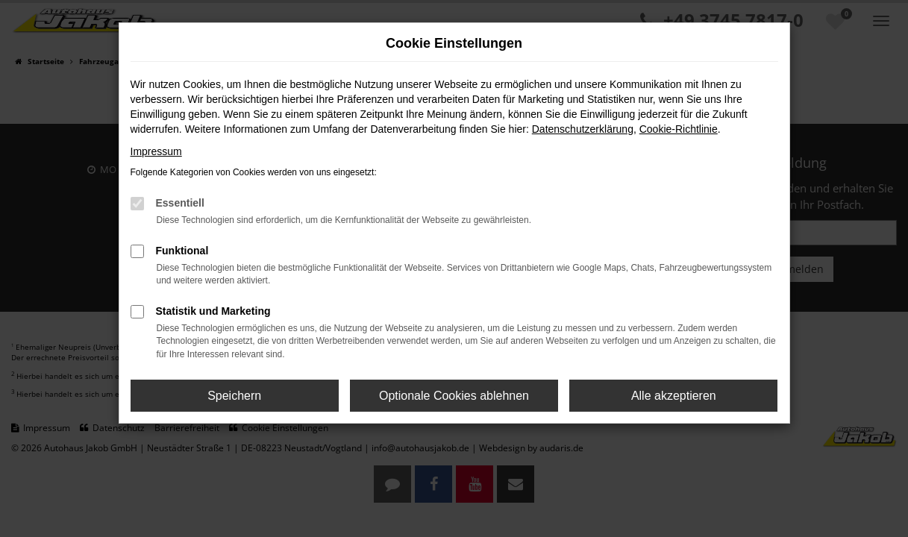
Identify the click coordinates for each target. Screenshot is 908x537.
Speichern (234, 395)
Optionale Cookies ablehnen (454, 395)
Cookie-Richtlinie (678, 129)
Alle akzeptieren (673, 395)
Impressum (156, 151)
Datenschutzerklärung (582, 129)
